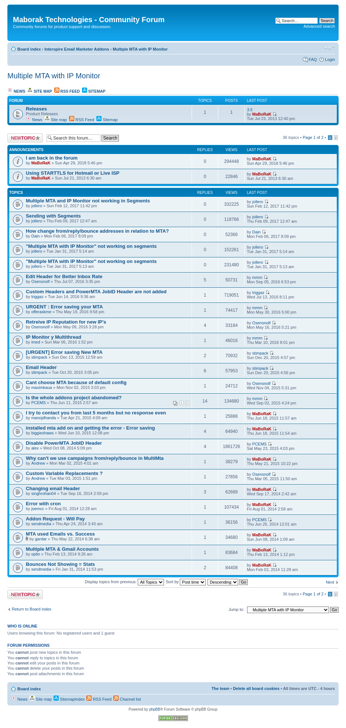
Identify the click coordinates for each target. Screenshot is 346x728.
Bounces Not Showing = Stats (60, 564)
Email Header (41, 367)
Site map (39, 91)
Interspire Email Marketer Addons (76, 49)
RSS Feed (67, 91)
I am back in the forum (52, 158)
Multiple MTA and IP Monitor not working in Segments (88, 201)
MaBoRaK (261, 114)
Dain (35, 236)
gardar (41, 539)
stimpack (39, 357)
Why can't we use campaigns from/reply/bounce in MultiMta (95, 458)
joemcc (37, 508)
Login (330, 59)
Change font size (329, 47)
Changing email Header (53, 488)
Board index (29, 49)
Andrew (38, 463)
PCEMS (38, 402)
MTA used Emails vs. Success (60, 534)
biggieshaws (42, 433)
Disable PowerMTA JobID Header (64, 443)
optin (35, 554)
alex (35, 448)
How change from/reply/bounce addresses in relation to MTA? (97, 231)
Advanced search (319, 26)
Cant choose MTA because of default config (76, 382)
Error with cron (43, 503)
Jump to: (236, 609)
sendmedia (41, 524)
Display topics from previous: (124, 582)
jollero (36, 206)
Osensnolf (40, 281)
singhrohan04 (43, 493)
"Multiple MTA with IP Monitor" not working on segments (91, 246)
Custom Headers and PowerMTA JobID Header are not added (96, 291)
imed (35, 342)
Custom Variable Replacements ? (64, 473)
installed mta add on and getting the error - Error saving (90, 428)
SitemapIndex (69, 699)
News (16, 91)
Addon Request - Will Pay (55, 519)
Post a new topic (25, 138)
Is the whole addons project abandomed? (73, 397)
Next (330, 582)
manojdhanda (43, 418)
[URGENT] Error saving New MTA (64, 352)
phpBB (154, 709)
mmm (257, 277)
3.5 (249, 109)
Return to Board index (31, 609)
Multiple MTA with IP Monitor (140, 49)
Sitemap (94, 91)
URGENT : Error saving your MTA (64, 307)
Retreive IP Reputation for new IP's (66, 322)
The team (220, 688)
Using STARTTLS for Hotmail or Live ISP (72, 173)
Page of (313, 137)
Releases (36, 109)
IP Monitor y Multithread (53, 337)
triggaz (37, 296)
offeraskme (41, 312)
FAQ (313, 59)
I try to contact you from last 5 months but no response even (96, 413)
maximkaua (41, 387)
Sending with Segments (53, 216)
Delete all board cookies (256, 688)
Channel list (127, 699)
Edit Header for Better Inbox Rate (64, 276)
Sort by (186, 582)
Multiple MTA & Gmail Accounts (62, 549)
